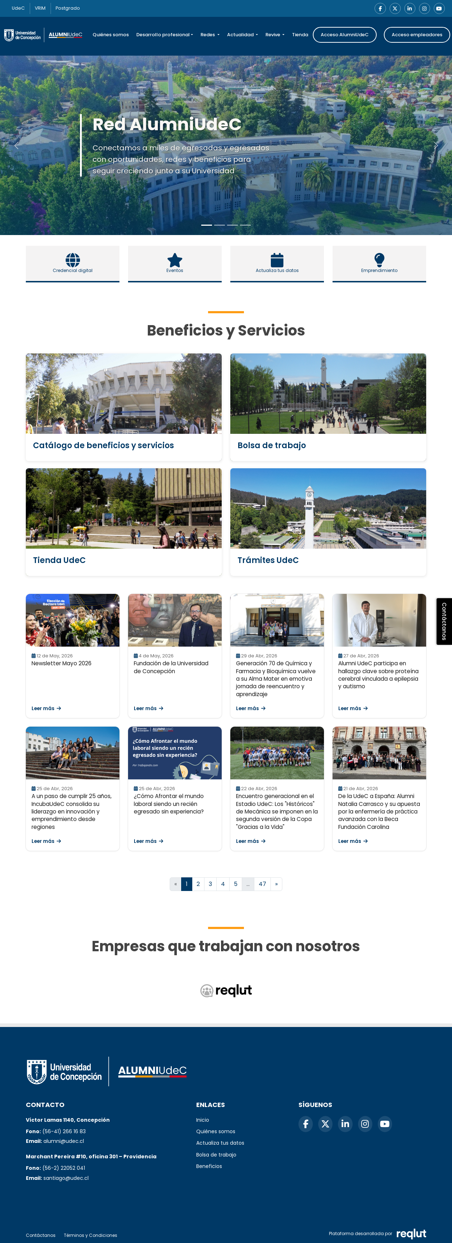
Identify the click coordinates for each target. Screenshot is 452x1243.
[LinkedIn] (409, 8)
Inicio (202, 1120)
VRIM (42, 8)
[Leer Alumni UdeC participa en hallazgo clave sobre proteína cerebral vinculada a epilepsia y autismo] (379, 620)
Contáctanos (41, 1235)
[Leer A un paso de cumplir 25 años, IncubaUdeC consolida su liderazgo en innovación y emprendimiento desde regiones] (72, 753)
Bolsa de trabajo (216, 1154)
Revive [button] (273, 35)
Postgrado (71, 8)
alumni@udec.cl (63, 1141)
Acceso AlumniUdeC (345, 35)
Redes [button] (208, 35)
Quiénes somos (111, 35)
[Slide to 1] (219, 225)
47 (262, 884)
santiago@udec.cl (66, 1178)
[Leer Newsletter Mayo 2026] (72, 620)
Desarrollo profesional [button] (163, 35)
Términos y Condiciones (90, 1235)
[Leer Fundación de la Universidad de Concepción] (175, 620)
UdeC (19, 8)
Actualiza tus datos (220, 1142)
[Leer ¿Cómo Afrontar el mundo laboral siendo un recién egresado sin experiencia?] (175, 753)
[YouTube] (439, 8)
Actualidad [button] (241, 35)
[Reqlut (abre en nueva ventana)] (226, 991)
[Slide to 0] (206, 225)
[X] (394, 8)
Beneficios (209, 1166)
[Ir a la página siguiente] (276, 884)
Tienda (300, 35)
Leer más (46, 708)
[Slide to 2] (232, 225)
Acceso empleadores (417, 35)
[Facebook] (379, 8)
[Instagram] (424, 8)
